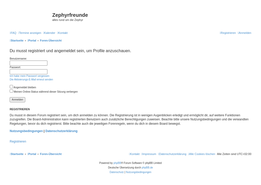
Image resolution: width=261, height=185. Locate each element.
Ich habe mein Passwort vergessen (29, 76)
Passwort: (15, 67)
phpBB (117, 163)
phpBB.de (147, 167)
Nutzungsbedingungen (26, 131)
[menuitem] (13, 33)
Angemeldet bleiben (23, 87)
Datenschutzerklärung (61, 131)
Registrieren (18, 141)
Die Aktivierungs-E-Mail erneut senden (31, 79)
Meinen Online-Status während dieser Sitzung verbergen (44, 91)
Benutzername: (18, 58)
